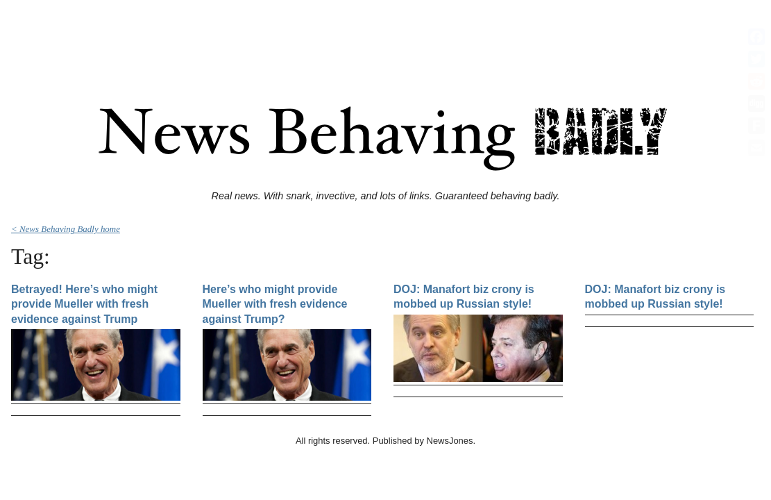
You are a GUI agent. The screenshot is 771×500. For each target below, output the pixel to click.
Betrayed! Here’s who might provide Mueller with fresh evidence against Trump (84, 304)
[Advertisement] (385, 37)
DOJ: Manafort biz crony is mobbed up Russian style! (463, 296)
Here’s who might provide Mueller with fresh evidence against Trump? (275, 304)
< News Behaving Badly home (65, 229)
